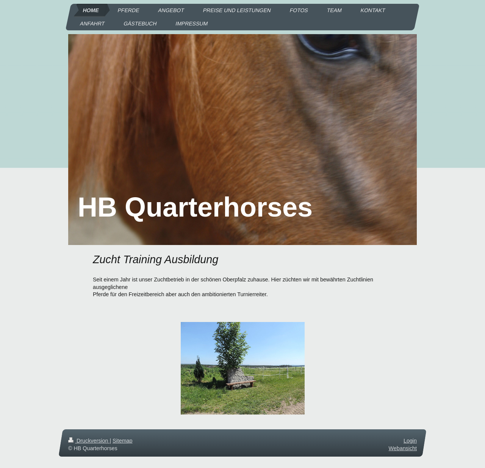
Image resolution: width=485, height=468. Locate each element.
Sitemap (122, 441)
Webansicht (403, 448)
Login (410, 441)
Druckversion (89, 441)
